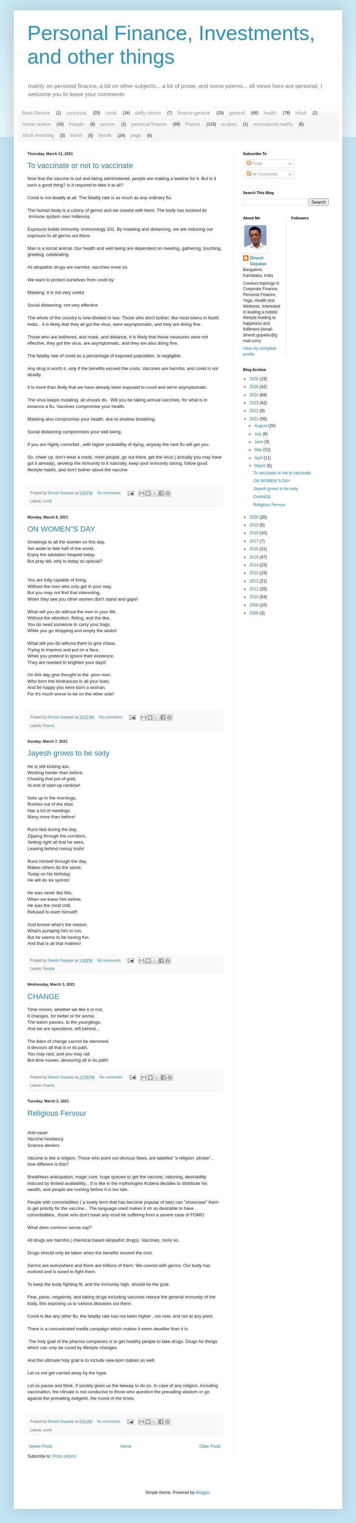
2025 (255, 386)
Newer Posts (40, 1446)
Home (125, 1446)
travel (76, 135)
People (76, 124)
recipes (229, 124)
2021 (255, 419)
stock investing (38, 135)
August (261, 425)
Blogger (202, 1492)
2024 (255, 395)
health (270, 113)
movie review (36, 124)
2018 (255, 532)
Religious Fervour (56, 1113)
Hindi (300, 113)
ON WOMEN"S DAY (61, 529)
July (258, 434)
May (258, 449)
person (107, 124)
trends (105, 135)
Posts (254, 163)
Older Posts (210, 1446)
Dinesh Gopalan (258, 261)
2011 (255, 589)
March (260, 465)
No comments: (109, 493)
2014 (255, 565)
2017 (255, 541)
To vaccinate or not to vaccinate (80, 165)
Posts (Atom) (64, 1456)
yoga (135, 135)
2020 (255, 517)
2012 (255, 581)
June (259, 441)
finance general (193, 113)
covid (111, 113)
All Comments (262, 174)
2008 (255, 613)
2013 (255, 573)
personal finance (149, 124)
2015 (255, 557)
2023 (255, 402)
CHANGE (43, 996)
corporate (76, 113)
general (237, 113)
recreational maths (272, 124)
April (259, 458)
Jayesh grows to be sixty (68, 753)
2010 (255, 596)
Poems (192, 124)
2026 (255, 378)
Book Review (36, 113)
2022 (255, 410)
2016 (255, 549)
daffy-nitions (148, 113)
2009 (255, 605)
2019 (255, 525)
